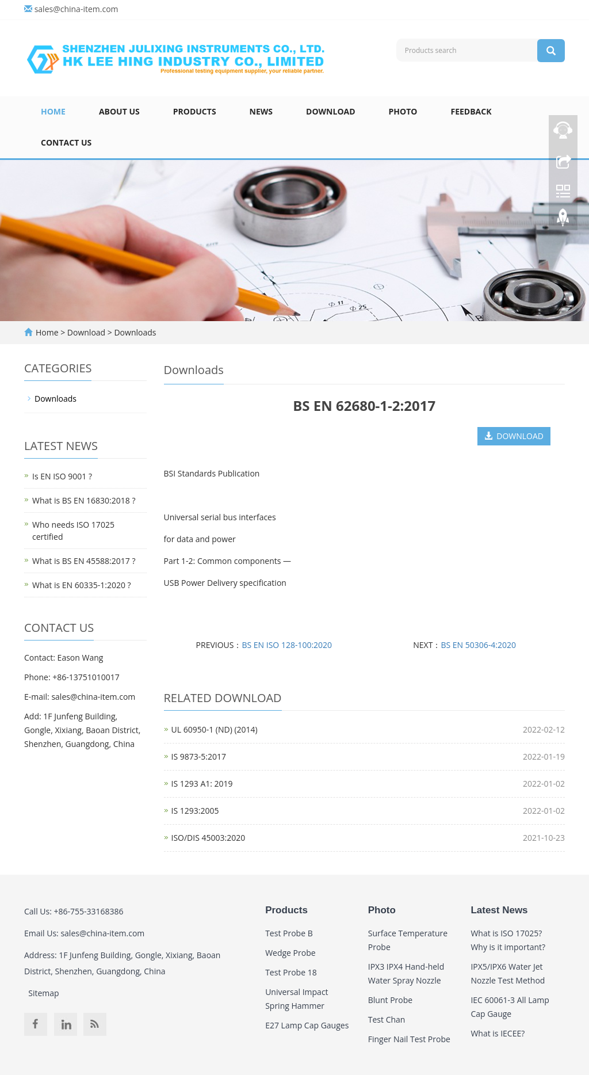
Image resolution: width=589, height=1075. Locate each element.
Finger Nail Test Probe (409, 1039)
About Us (119, 111)
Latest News (499, 910)
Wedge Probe (290, 952)
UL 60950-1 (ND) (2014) (214, 729)
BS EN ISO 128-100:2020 (287, 644)
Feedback (470, 111)
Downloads (134, 332)
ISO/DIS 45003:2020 (208, 837)
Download (330, 111)
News (261, 111)
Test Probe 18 (291, 972)
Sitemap (43, 993)
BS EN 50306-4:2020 (478, 644)
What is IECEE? (498, 1033)
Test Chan (387, 1019)
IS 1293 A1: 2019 (202, 783)
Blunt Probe (390, 999)
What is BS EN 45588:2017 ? (83, 560)
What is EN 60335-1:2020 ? (81, 585)
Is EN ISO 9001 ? (62, 476)
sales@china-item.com (76, 8)
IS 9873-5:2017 (198, 756)
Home (53, 111)
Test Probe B (289, 933)
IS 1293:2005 (195, 810)
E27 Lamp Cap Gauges (307, 1025)
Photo (403, 111)
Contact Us (66, 142)
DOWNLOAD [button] (514, 435)
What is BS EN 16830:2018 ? (83, 500)
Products (194, 111)
